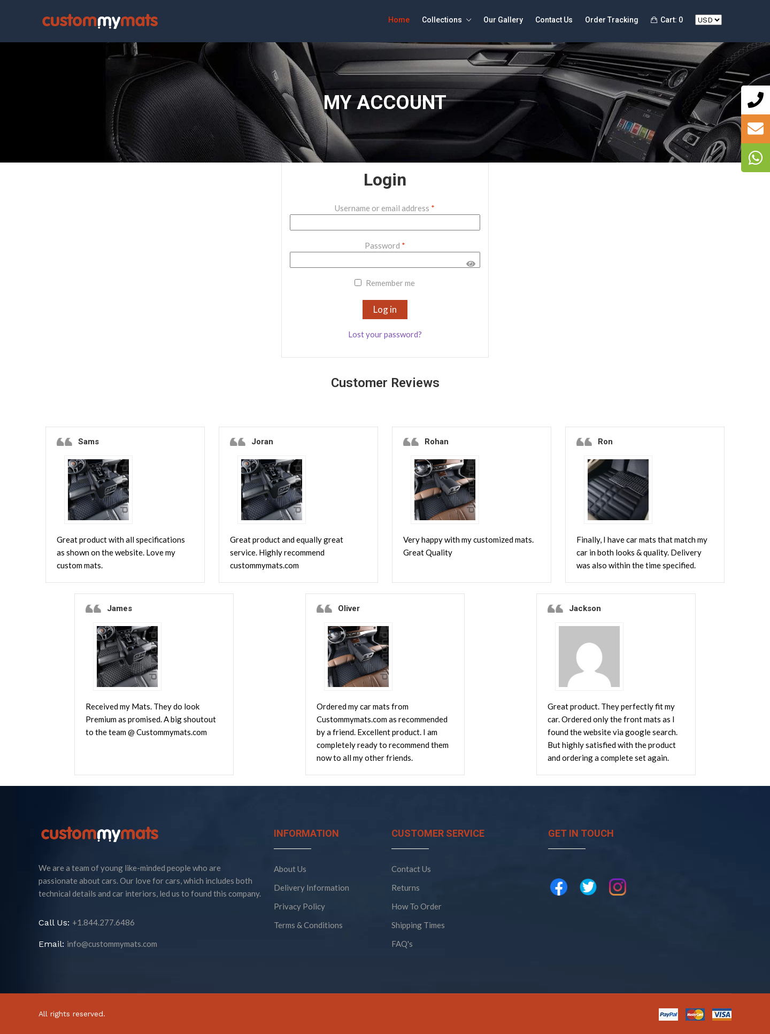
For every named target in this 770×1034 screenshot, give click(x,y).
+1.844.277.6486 (103, 922)
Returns (405, 887)
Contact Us (554, 20)
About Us (290, 869)
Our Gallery (503, 20)
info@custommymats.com (112, 943)
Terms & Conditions (308, 925)
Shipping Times (418, 925)
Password (385, 245)
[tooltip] (755, 100)
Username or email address (385, 208)
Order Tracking (611, 20)
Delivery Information (311, 887)
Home (399, 20)
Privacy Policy (299, 906)
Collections (446, 20)
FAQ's (402, 943)
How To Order (416, 906)
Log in (385, 309)
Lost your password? (385, 334)
